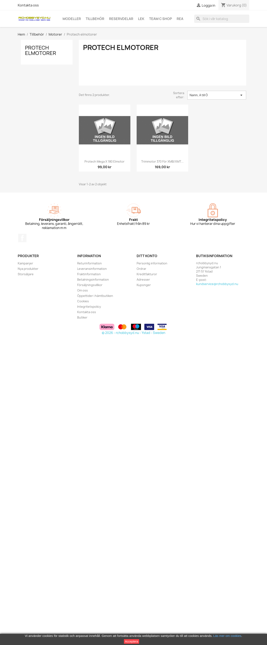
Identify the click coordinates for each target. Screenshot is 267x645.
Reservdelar (121, 18)
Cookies (83, 301)
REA (180, 18)
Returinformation (89, 263)
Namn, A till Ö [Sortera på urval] (217, 95)
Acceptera (131, 641)
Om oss (82, 290)
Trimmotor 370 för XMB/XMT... (162, 161)
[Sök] (221, 19)
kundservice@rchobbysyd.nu (217, 284)
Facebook (22, 238)
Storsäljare (26, 274)
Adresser (143, 279)
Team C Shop (160, 18)
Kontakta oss (28, 5)
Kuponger (144, 285)
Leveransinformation (92, 269)
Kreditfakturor (147, 274)
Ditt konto (147, 256)
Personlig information (152, 263)
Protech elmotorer (40, 50)
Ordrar (141, 269)
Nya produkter (28, 269)
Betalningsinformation (93, 279)
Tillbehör (95, 18)
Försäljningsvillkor (89, 285)
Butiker (82, 317)
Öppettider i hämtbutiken (95, 296)
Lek (141, 18)
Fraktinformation (89, 274)
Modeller (72, 18)
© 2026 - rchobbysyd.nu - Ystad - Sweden (133, 333)
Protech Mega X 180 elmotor (104, 161)
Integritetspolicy (89, 307)
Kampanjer (25, 263)
